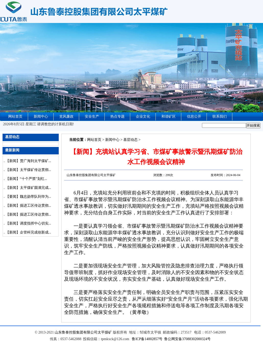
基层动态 (130, 140)
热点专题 (117, 116)
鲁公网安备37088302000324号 (187, 339)
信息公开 (194, 116)
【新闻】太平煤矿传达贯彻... (28, 170)
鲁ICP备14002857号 (147, 339)
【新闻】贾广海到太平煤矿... (28, 161)
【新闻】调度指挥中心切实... (28, 223)
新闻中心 (41, 116)
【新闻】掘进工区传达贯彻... (28, 205)
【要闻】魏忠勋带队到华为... (28, 197)
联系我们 (219, 116)
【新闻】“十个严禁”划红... (26, 179)
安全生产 (92, 116)
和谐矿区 (168, 116)
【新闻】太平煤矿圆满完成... (28, 188)
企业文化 (143, 116)
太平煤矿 (105, 332)
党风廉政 (66, 116)
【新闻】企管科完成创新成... (28, 232)
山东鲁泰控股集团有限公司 (76, 332)
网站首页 (15, 116)
